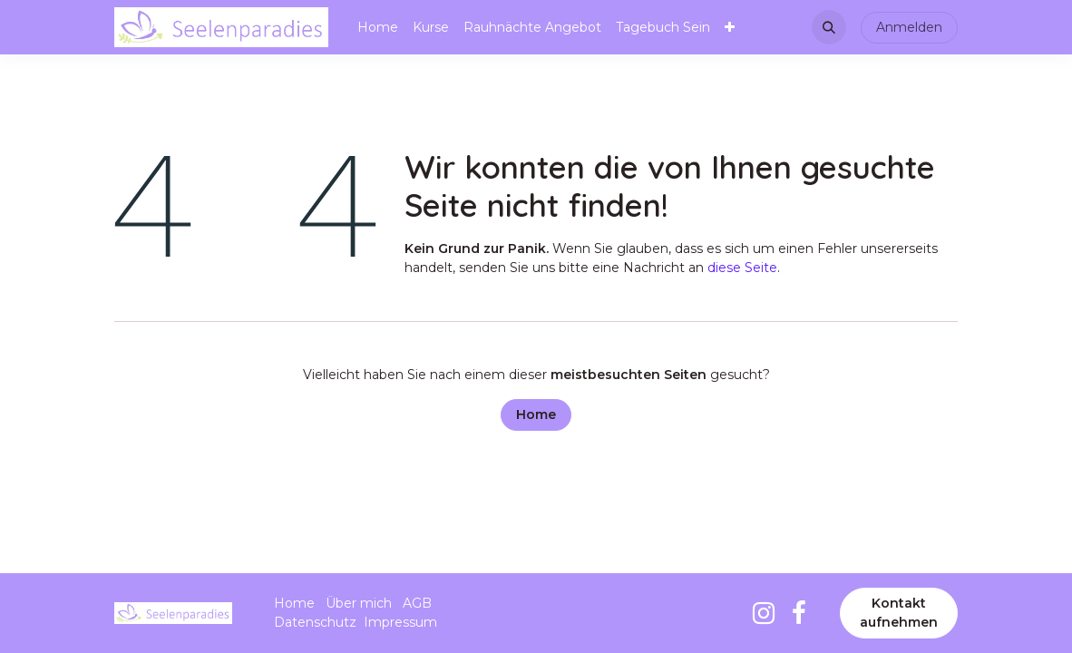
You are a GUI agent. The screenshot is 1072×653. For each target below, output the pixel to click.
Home (536, 414)
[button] (829, 27)
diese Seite (742, 267)
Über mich (359, 603)
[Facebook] (799, 613)
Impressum (400, 622)
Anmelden (909, 27)
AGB (417, 603)
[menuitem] (377, 27)
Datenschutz (315, 622)
